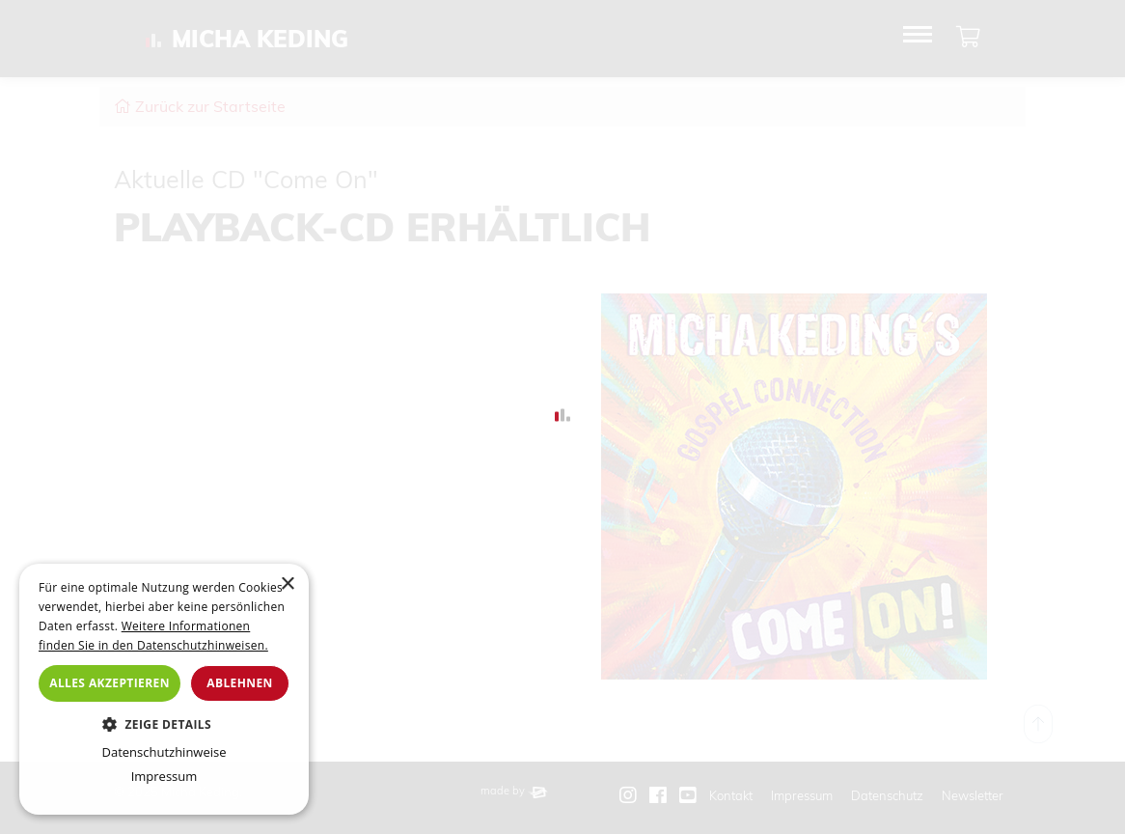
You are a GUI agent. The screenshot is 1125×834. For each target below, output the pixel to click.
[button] (164, 724)
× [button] (287, 584)
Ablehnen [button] (239, 683)
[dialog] (164, 689)
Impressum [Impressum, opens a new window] (164, 776)
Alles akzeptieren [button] (109, 683)
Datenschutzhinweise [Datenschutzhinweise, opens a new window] (163, 752)
